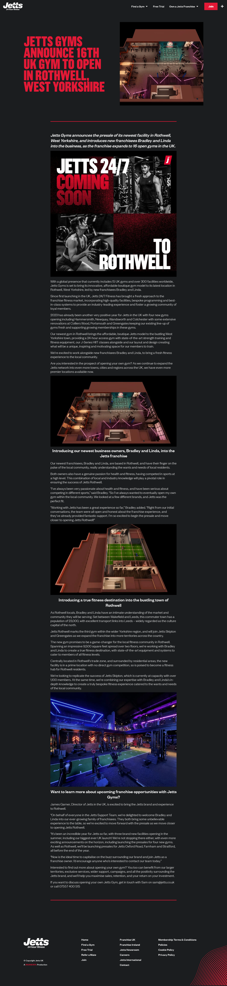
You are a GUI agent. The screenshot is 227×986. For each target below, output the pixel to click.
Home (84, 939)
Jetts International (130, 959)
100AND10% (31, 964)
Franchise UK (127, 939)
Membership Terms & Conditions (177, 939)
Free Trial (87, 949)
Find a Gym (87, 944)
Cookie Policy (166, 949)
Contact (124, 964)
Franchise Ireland (130, 944)
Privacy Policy (166, 954)
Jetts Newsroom (129, 949)
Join (83, 959)
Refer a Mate (88, 954)
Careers (124, 954)
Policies (162, 944)
